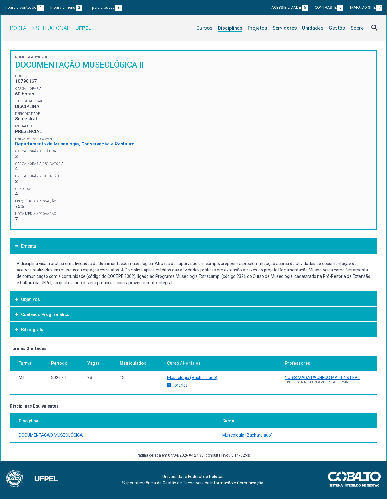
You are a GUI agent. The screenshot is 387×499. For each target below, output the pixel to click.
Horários (177, 385)
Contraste (329, 7)
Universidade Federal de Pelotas (192, 476)
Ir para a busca (105, 7)
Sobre (357, 28)
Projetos (257, 28)
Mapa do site (366, 7)
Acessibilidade (289, 7)
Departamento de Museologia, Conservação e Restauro (75, 144)
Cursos (204, 28)
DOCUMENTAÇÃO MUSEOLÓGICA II (52, 435)
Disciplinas (230, 28)
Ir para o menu (66, 7)
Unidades (313, 28)
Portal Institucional (50, 28)
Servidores (284, 28)
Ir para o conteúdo (24, 7)
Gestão (337, 28)
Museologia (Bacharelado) (192, 377)
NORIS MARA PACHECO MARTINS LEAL (322, 377)
